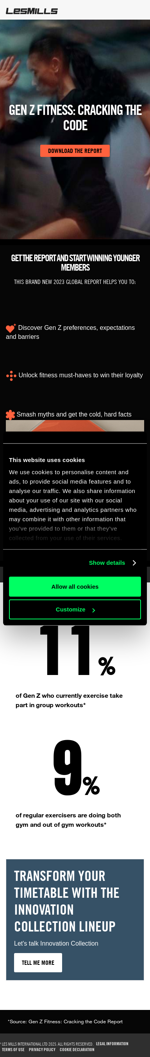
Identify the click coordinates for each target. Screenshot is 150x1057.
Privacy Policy (42, 1049)
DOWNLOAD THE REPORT (75, 151)
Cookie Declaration (77, 1049)
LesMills (32, 11)
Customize (75, 609)
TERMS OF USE (13, 1049)
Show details (107, 562)
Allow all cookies (75, 586)
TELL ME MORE (38, 962)
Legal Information (112, 1043)
